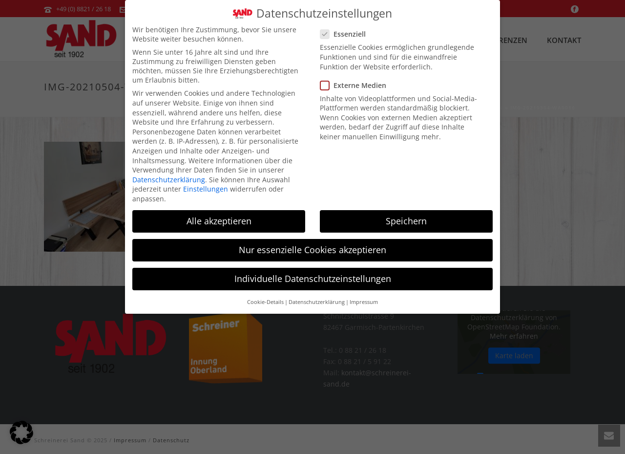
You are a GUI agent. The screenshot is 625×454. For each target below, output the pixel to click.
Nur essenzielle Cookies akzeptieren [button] (312, 243)
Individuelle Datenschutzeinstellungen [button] (312, 272)
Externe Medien (356, 79)
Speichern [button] (406, 214)
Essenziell (346, 27)
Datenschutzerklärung (168, 173)
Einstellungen (205, 182)
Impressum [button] (364, 295)
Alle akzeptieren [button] (219, 214)
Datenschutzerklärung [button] (317, 295)
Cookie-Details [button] (265, 295)
